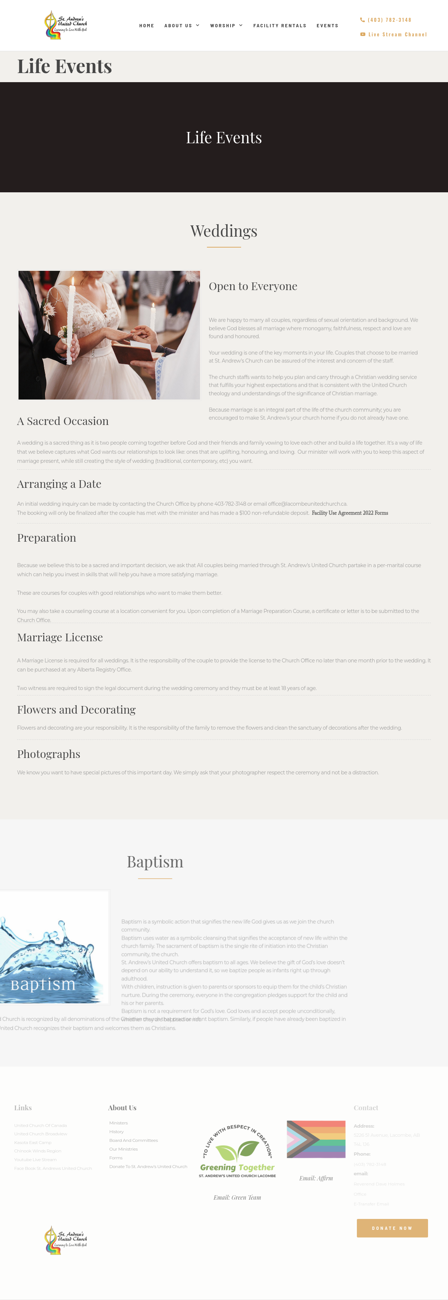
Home (147, 25)
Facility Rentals (280, 25)
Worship (227, 25)
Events (328, 25)
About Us (182, 25)
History (116, 1131)
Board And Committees (133, 1140)
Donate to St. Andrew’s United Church (148, 1166)
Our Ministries (123, 1149)
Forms (115, 1157)
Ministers (118, 1123)
